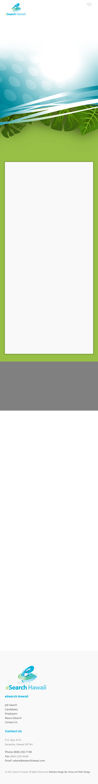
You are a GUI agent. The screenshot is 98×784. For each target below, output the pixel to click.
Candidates (11, 709)
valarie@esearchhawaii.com (29, 760)
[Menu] (89, 4)
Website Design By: (58, 771)
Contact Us (11, 722)
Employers (11, 713)
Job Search (11, 705)
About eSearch (13, 718)
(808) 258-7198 (23, 752)
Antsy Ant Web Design (79, 771)
